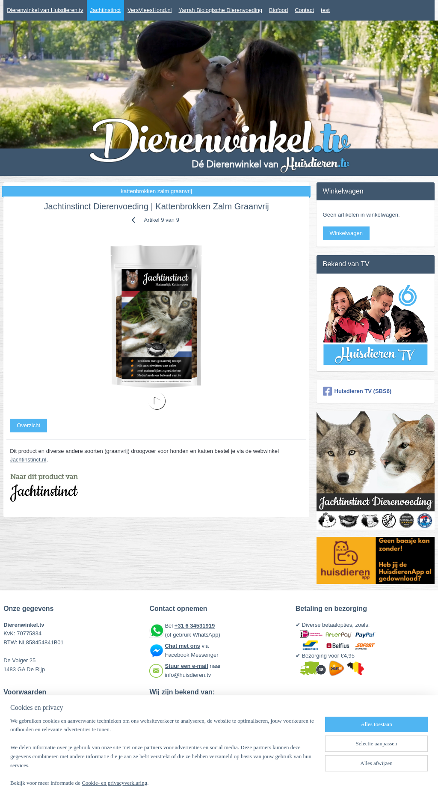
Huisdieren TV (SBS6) (357, 391)
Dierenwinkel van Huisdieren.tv (45, 10)
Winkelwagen (346, 233)
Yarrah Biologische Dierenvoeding (221, 10)
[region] (162, 757)
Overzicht (28, 425)
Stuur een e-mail (186, 666)
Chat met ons (182, 646)
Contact (304, 10)
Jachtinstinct (105, 10)
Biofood (278, 10)
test (325, 10)
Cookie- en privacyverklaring (114, 783)
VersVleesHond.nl (149, 10)
